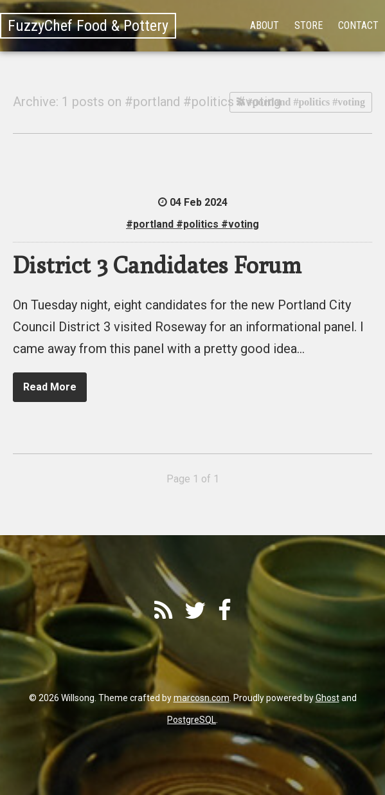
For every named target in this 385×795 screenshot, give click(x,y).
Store (308, 25)
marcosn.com (201, 698)
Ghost (327, 698)
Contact (358, 25)
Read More (49, 387)
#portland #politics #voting (305, 101)
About (264, 25)
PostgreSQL (191, 720)
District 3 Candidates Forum (157, 265)
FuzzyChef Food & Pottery (88, 26)
